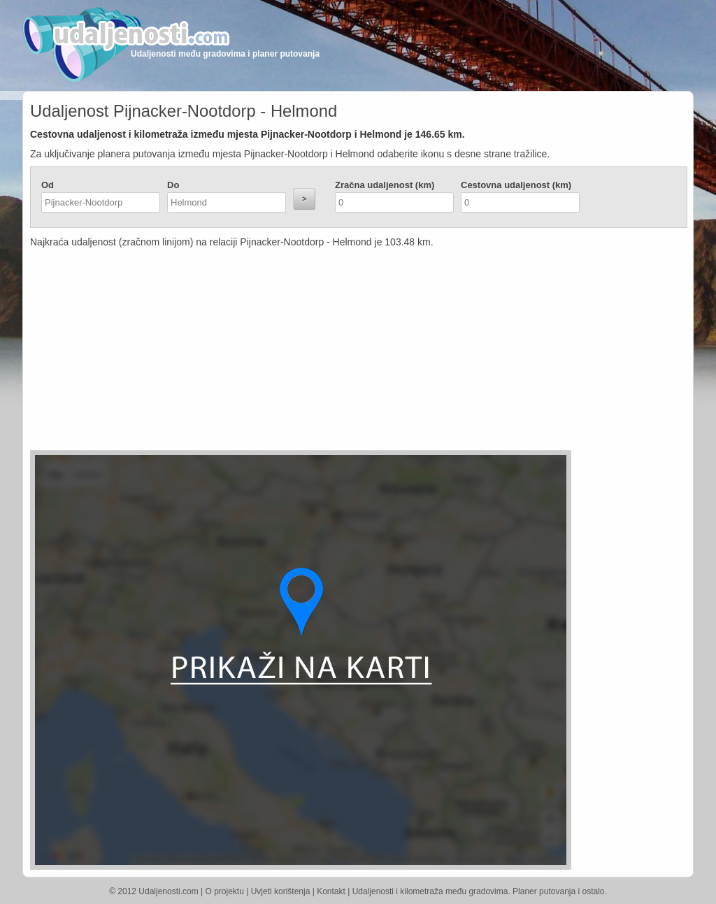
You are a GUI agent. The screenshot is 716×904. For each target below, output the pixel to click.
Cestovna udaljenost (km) (516, 185)
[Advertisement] (275, 352)
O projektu (225, 891)
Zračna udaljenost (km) (384, 185)
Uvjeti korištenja (280, 891)
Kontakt (331, 891)
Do (173, 185)
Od (47, 185)
